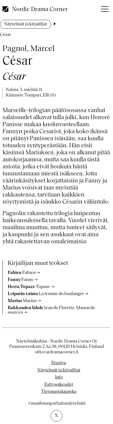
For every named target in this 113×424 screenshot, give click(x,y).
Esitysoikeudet (58, 385)
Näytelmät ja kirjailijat (25, 24)
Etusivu (58, 363)
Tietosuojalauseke (59, 392)
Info (59, 377)
